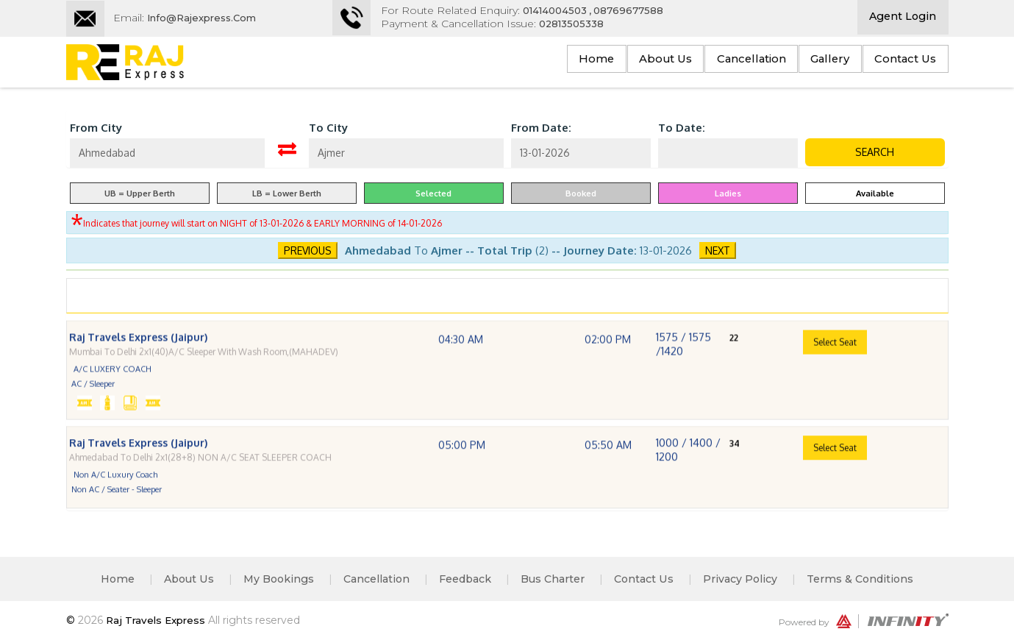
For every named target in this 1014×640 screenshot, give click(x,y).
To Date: (681, 128)
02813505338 (584, 23)
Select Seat (835, 367)
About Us (622, 61)
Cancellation (721, 61)
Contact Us (898, 61)
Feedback (464, 579)
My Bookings (268, 579)
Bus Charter (558, 579)
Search (874, 152)
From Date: (541, 128)
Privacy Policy (753, 579)
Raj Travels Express (159, 620)
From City (96, 128)
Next (717, 250)
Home (542, 61)
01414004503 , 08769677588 (608, 10)
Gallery (811, 61)
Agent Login (903, 17)
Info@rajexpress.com (206, 17)
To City (328, 128)
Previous (308, 250)
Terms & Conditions (876, 579)
